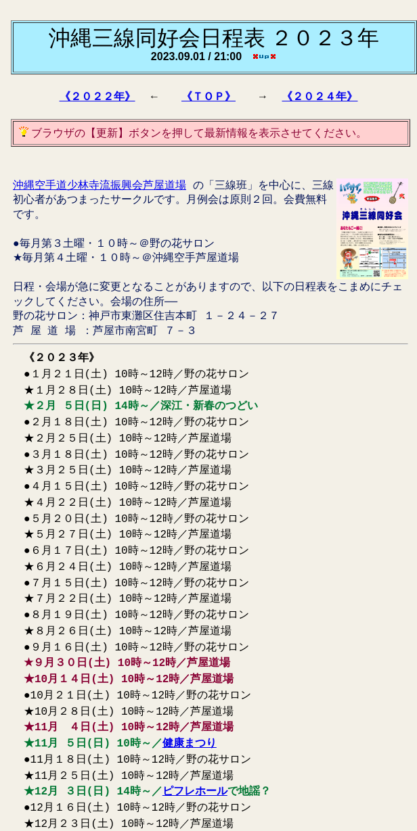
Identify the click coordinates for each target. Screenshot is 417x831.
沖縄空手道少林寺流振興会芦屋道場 (99, 184)
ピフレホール (194, 739)
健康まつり (189, 695)
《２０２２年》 (97, 96)
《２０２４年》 (319, 96)
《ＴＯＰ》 (208, 96)
